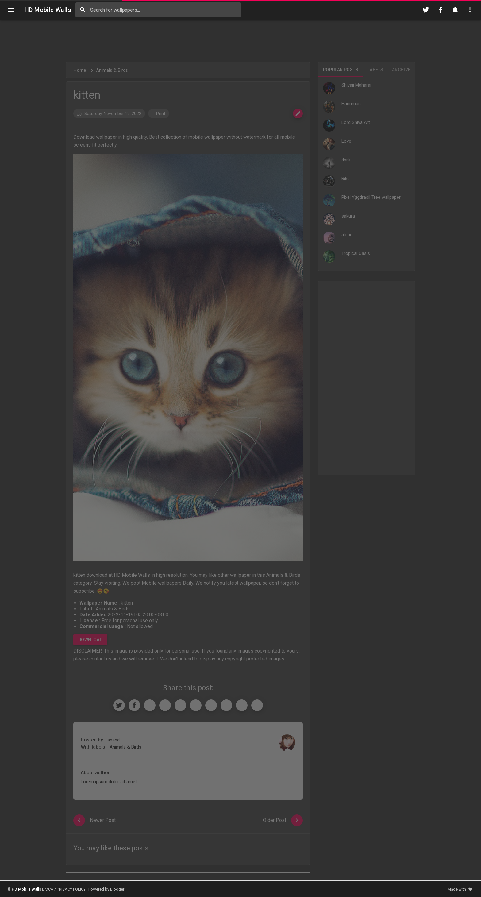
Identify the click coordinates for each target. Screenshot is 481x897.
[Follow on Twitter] (425, 9)
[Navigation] (11, 9)
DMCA (47, 889)
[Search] (83, 10)
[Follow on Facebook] (440, 9)
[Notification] (455, 9)
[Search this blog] (158, 9)
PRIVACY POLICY (71, 889)
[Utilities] (470, 9)
